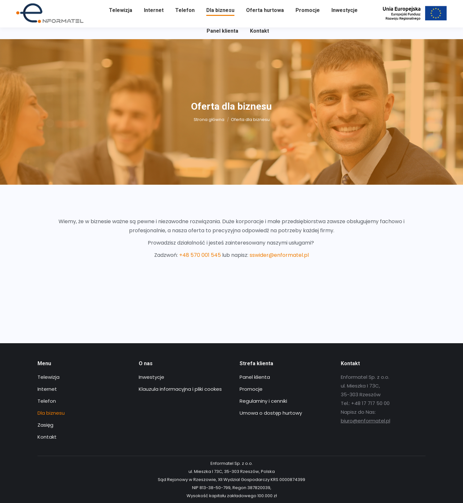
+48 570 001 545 (200, 255)
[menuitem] (121, 22)
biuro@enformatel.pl (365, 420)
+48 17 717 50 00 (35, 5)
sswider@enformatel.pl (279, 255)
